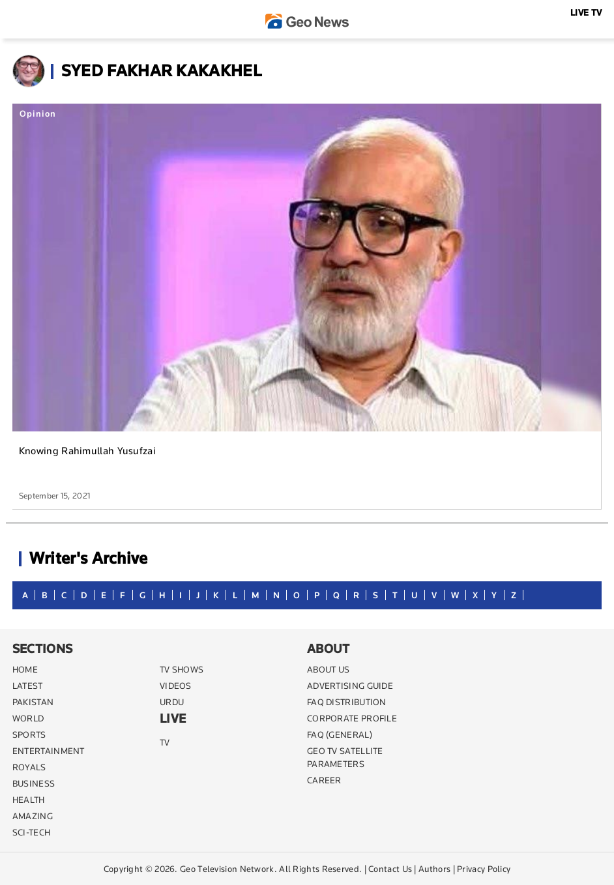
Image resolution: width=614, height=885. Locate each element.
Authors (434, 868)
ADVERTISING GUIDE (350, 685)
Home (25, 669)
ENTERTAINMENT (48, 751)
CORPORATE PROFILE (352, 718)
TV (165, 742)
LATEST (27, 685)
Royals (29, 767)
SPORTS (29, 734)
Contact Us (390, 868)
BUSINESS (33, 783)
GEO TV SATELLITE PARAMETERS (345, 757)
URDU (172, 702)
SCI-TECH (31, 832)
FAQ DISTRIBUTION (347, 702)
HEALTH (28, 799)
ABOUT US (328, 669)
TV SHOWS (181, 669)
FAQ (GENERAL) (339, 734)
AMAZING (32, 816)
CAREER (324, 780)
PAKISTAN (32, 702)
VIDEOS (176, 685)
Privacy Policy (483, 868)
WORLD (28, 718)
